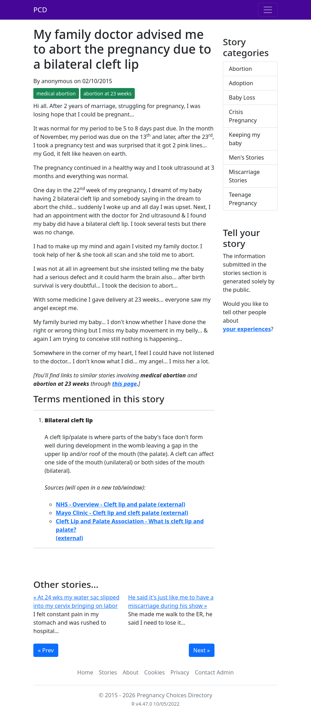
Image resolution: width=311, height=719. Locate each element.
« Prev (46, 650)
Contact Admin (214, 672)
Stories (108, 672)
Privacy (180, 672)
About (130, 672)
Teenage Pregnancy (243, 199)
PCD (40, 9)
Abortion (240, 69)
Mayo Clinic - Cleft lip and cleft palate (107, 513)
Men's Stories (246, 157)
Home (85, 672)
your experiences (247, 329)
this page (124, 384)
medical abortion (56, 93)
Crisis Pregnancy (243, 116)
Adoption (241, 83)
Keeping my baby (244, 139)
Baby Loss (242, 97)
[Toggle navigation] (268, 10)
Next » (201, 650)
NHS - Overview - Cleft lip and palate (106, 504)
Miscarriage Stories (244, 176)
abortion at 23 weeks (108, 93)
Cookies (154, 672)
